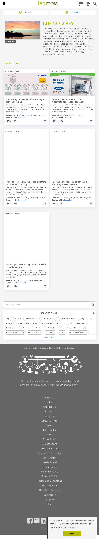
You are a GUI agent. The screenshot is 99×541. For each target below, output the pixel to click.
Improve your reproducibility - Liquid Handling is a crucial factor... (70, 183)
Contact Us (49, 407)
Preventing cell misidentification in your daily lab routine (26, 100)
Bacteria (18, 319)
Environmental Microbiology (26, 323)
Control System (49, 319)
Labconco (67, 117)
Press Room (49, 439)
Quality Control (84, 319)
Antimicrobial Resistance (78, 332)
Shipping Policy (49, 471)
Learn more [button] (72, 527)
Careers (49, 411)
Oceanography (46, 323)
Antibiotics (37, 328)
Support (49, 499)
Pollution (26, 328)
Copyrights (49, 495)
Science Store (49, 444)
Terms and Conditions (49, 481)
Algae (8, 319)
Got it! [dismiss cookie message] (72, 534)
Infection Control (12, 328)
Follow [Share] (10, 41)
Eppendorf (22, 117)
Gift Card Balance (49, 448)
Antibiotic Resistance (53, 328)
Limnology (58, 24)
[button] (9, 121)
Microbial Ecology (34, 332)
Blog (49, 434)
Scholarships (49, 458)
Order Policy (49, 467)
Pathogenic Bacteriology (15, 332)
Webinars (12, 63)
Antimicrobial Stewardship (74, 328)
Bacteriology (50, 332)
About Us (49, 397)
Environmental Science (78, 323)
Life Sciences (60, 323)
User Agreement (49, 485)
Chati (49, 504)
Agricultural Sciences (67, 319)
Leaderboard (49, 462)
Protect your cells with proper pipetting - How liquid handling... (26, 183)
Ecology (9, 323)
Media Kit (49, 416)
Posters (49, 425)
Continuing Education (49, 453)
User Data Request (49, 490)
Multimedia (49, 430)
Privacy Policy (49, 476)
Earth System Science (32, 319)
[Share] (45, 121)
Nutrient (62, 332)
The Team (49, 402)
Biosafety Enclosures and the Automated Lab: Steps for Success (69, 100)
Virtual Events (49, 420)
